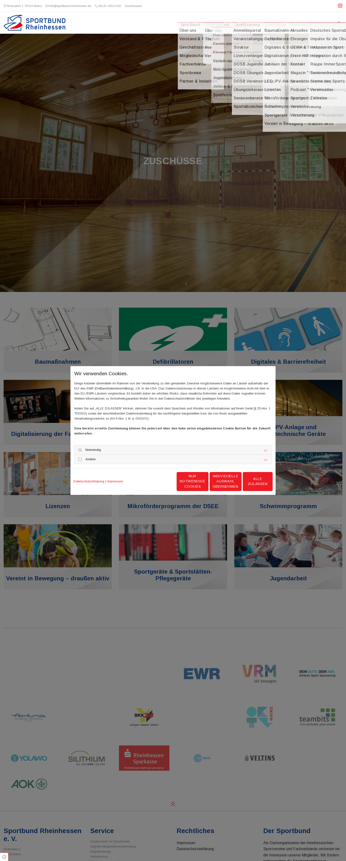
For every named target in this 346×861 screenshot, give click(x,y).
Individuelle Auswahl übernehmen (204, 481)
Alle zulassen (250, 481)
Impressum (115, 481)
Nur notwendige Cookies (158, 481)
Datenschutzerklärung (88, 481)
